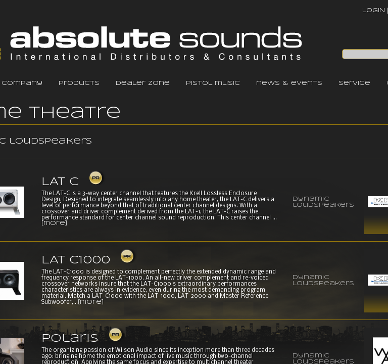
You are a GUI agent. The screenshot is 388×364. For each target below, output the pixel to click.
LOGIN (373, 10)
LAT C (60, 182)
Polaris (70, 338)
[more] (54, 223)
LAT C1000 (75, 260)
